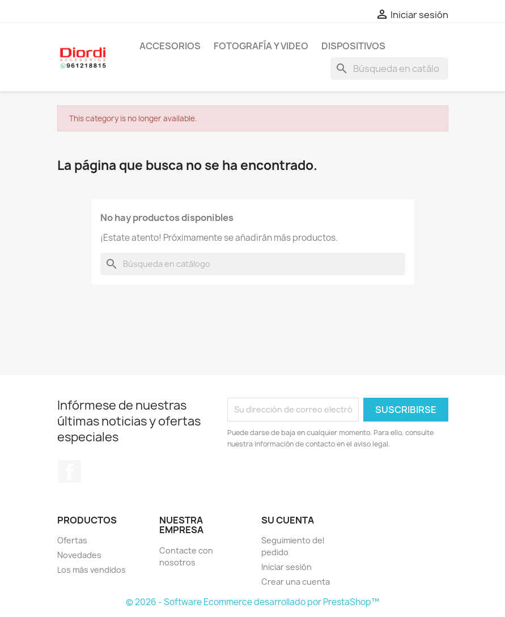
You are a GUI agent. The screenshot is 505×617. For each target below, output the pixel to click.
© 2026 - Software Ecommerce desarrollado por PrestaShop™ (252, 602)
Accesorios (170, 46)
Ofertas (72, 540)
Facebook (69, 471)
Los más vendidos (91, 569)
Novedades (79, 555)
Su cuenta (287, 520)
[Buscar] (389, 68)
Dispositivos (353, 46)
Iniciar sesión (286, 566)
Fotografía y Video (261, 46)
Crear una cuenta (295, 581)
